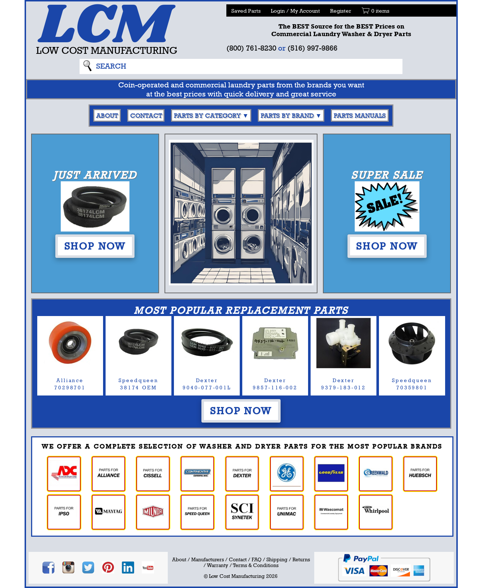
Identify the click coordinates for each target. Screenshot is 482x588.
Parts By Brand (287, 115)
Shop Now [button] (95, 246)
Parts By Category (207, 115)
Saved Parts (246, 10)
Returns (301, 559)
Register (340, 10)
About (107, 115)
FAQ (256, 559)
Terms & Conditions (255, 565)
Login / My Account (295, 10)
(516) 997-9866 (312, 47)
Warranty (217, 565)
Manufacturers (207, 559)
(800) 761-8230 (251, 47)
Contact (146, 115)
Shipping (276, 559)
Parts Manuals (360, 115)
